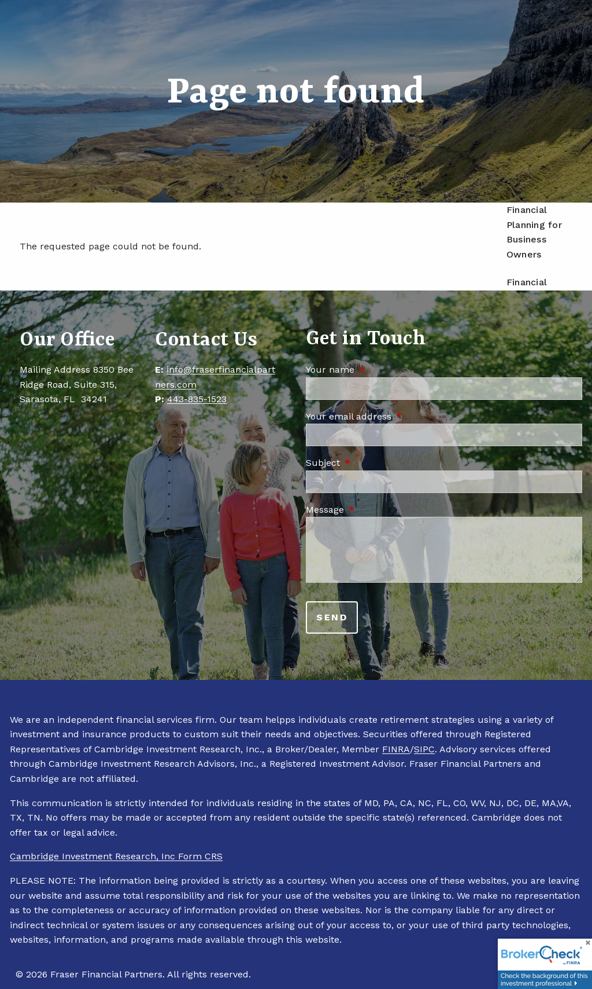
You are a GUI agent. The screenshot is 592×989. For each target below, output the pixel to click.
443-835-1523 (197, 399)
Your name (379, 369)
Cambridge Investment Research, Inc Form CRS (116, 856)
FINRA (396, 749)
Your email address (398, 416)
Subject (372, 462)
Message (374, 509)
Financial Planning (526, 290)
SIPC (424, 749)
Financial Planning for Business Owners (534, 232)
